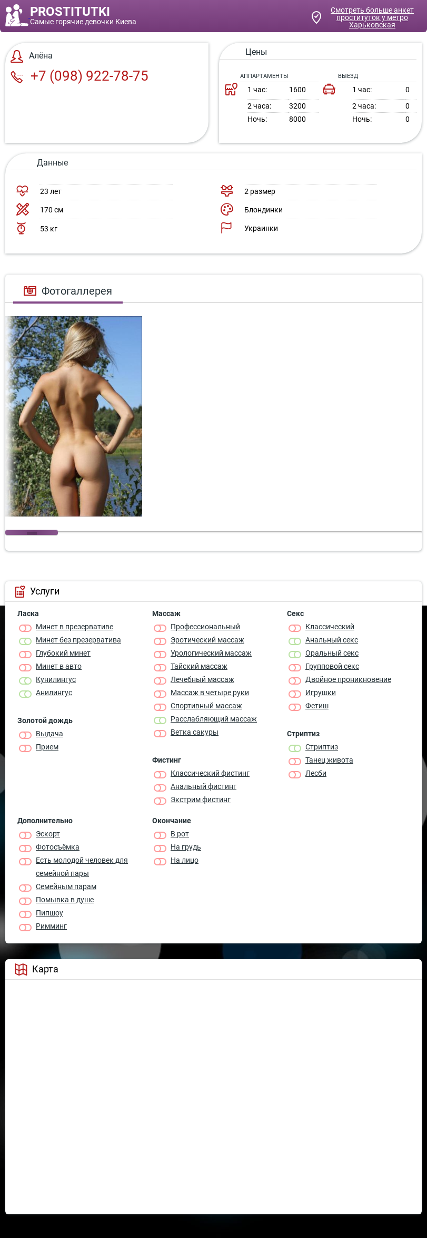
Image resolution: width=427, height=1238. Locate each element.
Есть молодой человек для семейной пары (82, 867)
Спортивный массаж (206, 705)
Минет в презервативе (74, 626)
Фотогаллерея (68, 291)
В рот (180, 834)
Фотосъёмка (58, 847)
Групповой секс (332, 666)
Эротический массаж (207, 640)
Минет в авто (59, 666)
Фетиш (317, 705)
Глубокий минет (63, 653)
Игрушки (320, 692)
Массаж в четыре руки (210, 692)
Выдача (49, 733)
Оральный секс (332, 653)
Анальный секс (331, 640)
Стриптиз (321, 747)
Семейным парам (66, 886)
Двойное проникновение (348, 679)
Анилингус (54, 692)
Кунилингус (56, 679)
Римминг (51, 926)
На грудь (186, 847)
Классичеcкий (329, 626)
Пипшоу (49, 913)
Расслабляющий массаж (214, 719)
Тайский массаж (199, 666)
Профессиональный (205, 626)
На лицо (184, 860)
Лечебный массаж (202, 679)
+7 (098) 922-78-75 (79, 76)
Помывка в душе (65, 899)
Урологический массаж (211, 653)
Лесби (315, 773)
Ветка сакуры (195, 732)
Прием (47, 747)
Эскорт (48, 834)
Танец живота (329, 760)
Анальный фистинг (203, 786)
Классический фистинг (210, 773)
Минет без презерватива (78, 640)
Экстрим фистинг (201, 799)
